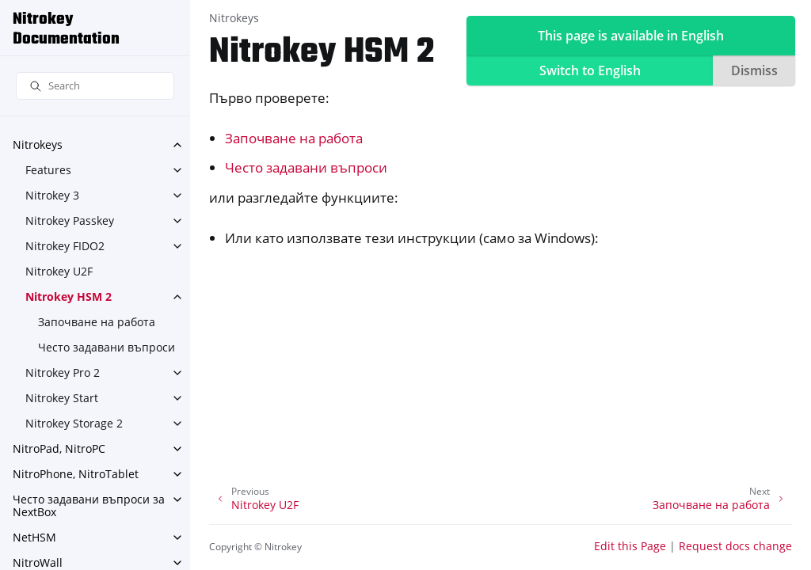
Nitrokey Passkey (69, 220)
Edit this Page (630, 545)
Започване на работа (96, 321)
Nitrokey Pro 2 (62, 372)
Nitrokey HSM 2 (68, 296)
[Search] (95, 86)
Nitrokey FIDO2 (65, 245)
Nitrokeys (38, 144)
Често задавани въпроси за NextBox (89, 505)
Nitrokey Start (61, 397)
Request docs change (735, 545)
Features (48, 169)
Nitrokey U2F (59, 271)
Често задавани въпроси (106, 347)
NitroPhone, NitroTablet (76, 473)
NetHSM (34, 537)
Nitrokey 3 (52, 195)
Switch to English (590, 70)
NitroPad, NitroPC (59, 448)
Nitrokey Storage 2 (74, 423)
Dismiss (754, 70)
